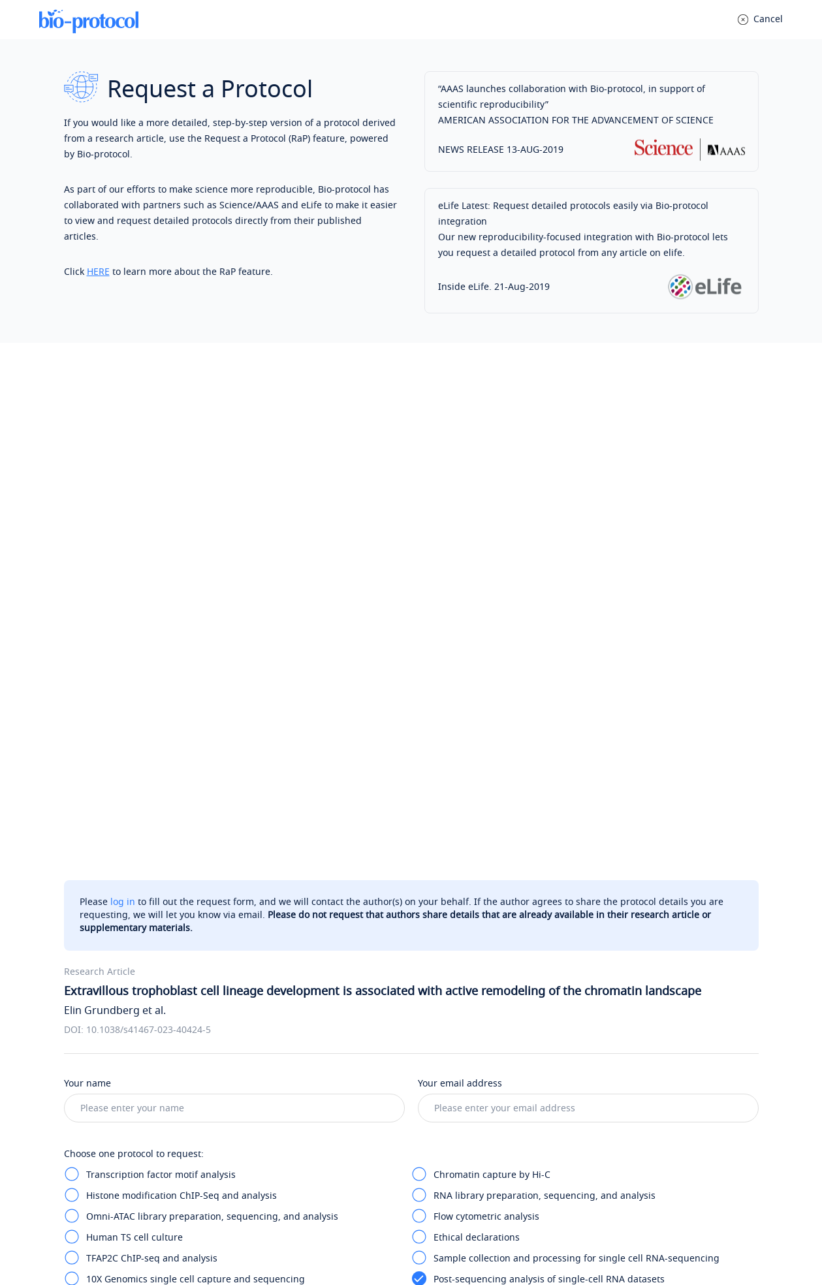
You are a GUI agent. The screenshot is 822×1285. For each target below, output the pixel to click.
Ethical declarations (477, 729)
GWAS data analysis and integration (512, 875)
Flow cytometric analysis (486, 708)
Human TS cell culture (134, 729)
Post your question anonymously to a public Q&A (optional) (214, 1113)
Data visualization (472, 812)
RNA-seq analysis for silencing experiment (179, 875)
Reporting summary (477, 896)
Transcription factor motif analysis (161, 666)
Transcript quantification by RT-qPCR (166, 854)
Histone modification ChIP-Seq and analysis (181, 687)
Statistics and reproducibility (149, 896)
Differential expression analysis (502, 792)
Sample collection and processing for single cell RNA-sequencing (576, 750)
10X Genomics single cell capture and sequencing (195, 771)
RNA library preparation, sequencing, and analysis (545, 687)
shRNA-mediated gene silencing (504, 833)
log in (122, 393)
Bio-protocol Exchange (472, 1129)
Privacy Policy (356, 1244)
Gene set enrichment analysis (151, 812)
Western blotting (470, 854)
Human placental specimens (148, 833)
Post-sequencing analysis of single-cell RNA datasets (549, 771)
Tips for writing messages (128, 956)
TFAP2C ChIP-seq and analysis (151, 750)
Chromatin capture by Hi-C (492, 666)
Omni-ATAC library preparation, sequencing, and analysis (212, 708)
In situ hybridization (130, 792)
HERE (98, 272)
